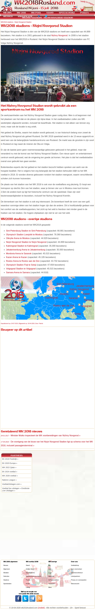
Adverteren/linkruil (76, 572)
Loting (28, 587)
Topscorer (51, 583)
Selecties (6, 576)
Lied (49, 569)
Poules (28, 580)
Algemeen (6, 569)
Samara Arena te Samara (18, 272)
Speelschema (30, 572)
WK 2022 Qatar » (9, 467)
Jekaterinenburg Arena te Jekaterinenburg (25, 250)
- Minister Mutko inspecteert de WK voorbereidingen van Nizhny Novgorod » (40, 435)
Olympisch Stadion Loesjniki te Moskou (24, 234)
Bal (49, 565)
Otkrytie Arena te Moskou (18, 238)
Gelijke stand (30, 569)
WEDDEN (8, 16)
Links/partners (75, 576)
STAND (50, 12)
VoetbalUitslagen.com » (11, 484)
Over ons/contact (76, 569)
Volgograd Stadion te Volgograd (21, 269)
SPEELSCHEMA (67, 12)
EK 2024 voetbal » (9, 472)
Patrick (41, 323)
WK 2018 (21, 12)
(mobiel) (41, 608)
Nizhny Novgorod (59, 35)
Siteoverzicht (75, 583)
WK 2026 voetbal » (10, 476)
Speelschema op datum (33, 576)
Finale (28, 583)
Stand (28, 565)
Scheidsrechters (53, 580)
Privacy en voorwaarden (78, 580)
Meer (50, 587)
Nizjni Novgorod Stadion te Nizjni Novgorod (26, 242)
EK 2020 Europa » (9, 463)
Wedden (6, 572)
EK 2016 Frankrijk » (10, 459)
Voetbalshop (75, 565)
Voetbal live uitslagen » (11, 488)
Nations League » (9, 480)
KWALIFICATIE (25, 16)
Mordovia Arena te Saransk (18, 253)
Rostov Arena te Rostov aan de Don (23, 261)
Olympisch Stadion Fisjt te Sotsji (21, 265)
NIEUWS (7, 12)
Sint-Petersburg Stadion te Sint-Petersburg (26, 231)
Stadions (6, 580)
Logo (50, 572)
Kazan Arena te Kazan (16, 257)
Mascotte (51, 576)
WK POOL (36, 12)
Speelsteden (7, 583)
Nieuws (5, 565)
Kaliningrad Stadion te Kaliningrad (22, 246)
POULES (84, 12)
